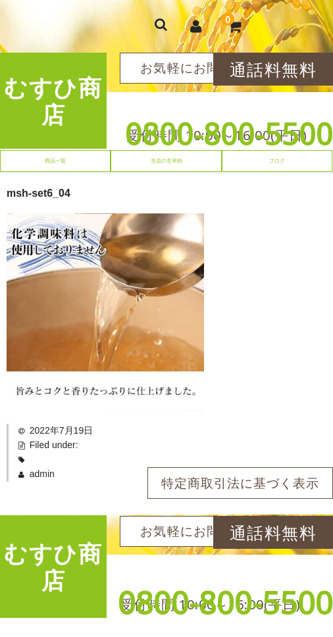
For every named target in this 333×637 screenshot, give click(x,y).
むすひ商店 (53, 101)
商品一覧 (55, 160)
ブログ (277, 160)
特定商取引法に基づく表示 (240, 483)
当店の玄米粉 (166, 160)
